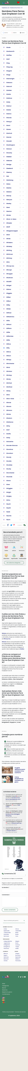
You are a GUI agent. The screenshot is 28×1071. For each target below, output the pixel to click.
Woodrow (9, 449)
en (3, 1050)
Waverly (9, 153)
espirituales (14, 556)
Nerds (16, 985)
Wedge (8, 164)
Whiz (8, 262)
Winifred (9, 387)
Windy (8, 379)
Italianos (17, 1011)
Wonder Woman (12, 445)
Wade (8, 47)
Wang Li (9, 121)
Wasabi (9, 141)
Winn (8, 395)
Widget (8, 285)
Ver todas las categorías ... (14, 562)
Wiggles (9, 293)
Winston (9, 410)
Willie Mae (9, 336)
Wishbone (9, 422)
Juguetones (7, 995)
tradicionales (22, 556)
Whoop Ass (10, 266)
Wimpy (8, 360)
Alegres (17, 993)
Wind (8, 367)
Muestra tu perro (7, 1044)
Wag (8, 63)
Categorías (5, 1038)
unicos (14, 548)
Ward (8, 125)
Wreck (8, 481)
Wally (8, 102)
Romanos (17, 1007)
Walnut (8, 106)
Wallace (9, 98)
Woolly (8, 469)
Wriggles (9, 488)
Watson (9, 149)
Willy (8, 348)
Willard (8, 324)
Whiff (8, 227)
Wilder (8, 309)
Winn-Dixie (10, 399)
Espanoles (18, 1009)
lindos (6, 548)
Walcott (9, 86)
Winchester (10, 363)
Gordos (5, 1013)
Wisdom (9, 418)
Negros (5, 1007)
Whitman (9, 254)
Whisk (8, 239)
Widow (8, 289)
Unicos (17, 981)
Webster (9, 161)
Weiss (8, 184)
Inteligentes (7, 997)
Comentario (6, 947)
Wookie (8, 461)
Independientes (8, 993)
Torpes (17, 999)
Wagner (9, 71)
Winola (8, 406)
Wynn (8, 520)
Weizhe (8, 188)
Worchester (10, 473)
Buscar (4, 1040)
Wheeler (9, 223)
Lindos (5, 981)
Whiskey (9, 246)
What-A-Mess (11, 219)
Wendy (8, 196)
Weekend (9, 168)
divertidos (6, 556)
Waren (8, 129)
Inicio (3, 1036)
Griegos (17, 1005)
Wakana (9, 82)
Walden (9, 90)
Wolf (7, 430)
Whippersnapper (12, 231)
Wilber (8, 297)
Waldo (8, 94)
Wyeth (8, 508)
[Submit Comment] (10, 962)
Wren (8, 484)
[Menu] (24, 2)
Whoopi (9, 270)
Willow (8, 344)
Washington (10, 145)
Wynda (8, 516)
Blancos (6, 1005)
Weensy (9, 172)
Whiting (9, 250)
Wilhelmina (10, 317)
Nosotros (4, 1042)
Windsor (9, 371)
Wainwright (10, 79)
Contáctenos (6, 1046)
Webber (9, 157)
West (8, 207)
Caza (16, 988)
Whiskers (9, 242)
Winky (8, 391)
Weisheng (9, 180)
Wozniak (9, 477)
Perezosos (6, 1000)
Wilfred (8, 313)
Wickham (9, 278)
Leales (17, 1000)
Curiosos (17, 997)
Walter (8, 110)
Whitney (9, 258)
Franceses (18, 1013)
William (9, 328)
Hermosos (6, 988)
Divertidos (6, 986)
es (3, 1052)
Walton (8, 114)
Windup (9, 375)
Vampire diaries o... (12, 883)
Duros (16, 995)
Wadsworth (10, 51)
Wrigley (9, 496)
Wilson (8, 356)
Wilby (8, 305)
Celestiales (18, 983)
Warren (8, 137)
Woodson (9, 453)
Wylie (8, 512)
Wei (7, 176)
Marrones (6, 1009)
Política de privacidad (8, 1064)
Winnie (8, 402)
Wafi (8, 59)
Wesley (8, 203)
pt (3, 1054)
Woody (8, 457)
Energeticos (7, 999)
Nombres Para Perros (15, 7)
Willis (8, 340)
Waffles (9, 55)
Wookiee (9, 465)
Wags (8, 75)
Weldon (9, 192)
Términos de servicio (20, 1064)
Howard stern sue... (17, 875)
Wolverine (9, 441)
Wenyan (9, 200)
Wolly (8, 438)
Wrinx (8, 500)
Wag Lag (9, 67)
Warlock (9, 133)
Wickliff (8, 281)
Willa (8, 321)
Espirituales (6, 983)
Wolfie (8, 434)
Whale (8, 215)
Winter (8, 414)
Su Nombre (5, 939)
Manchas (6, 1011)
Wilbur (8, 301)
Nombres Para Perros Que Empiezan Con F (13, 850)
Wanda (8, 118)
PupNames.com (5, 7)
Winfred (9, 383)
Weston (9, 211)
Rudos (17, 986)
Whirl (8, 235)
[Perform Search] (24, 973)
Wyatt (8, 504)
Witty (8, 426)
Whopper (9, 274)
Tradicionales (7, 985)
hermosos (21, 548)
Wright (8, 492)
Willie (8, 332)
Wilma (8, 352)
